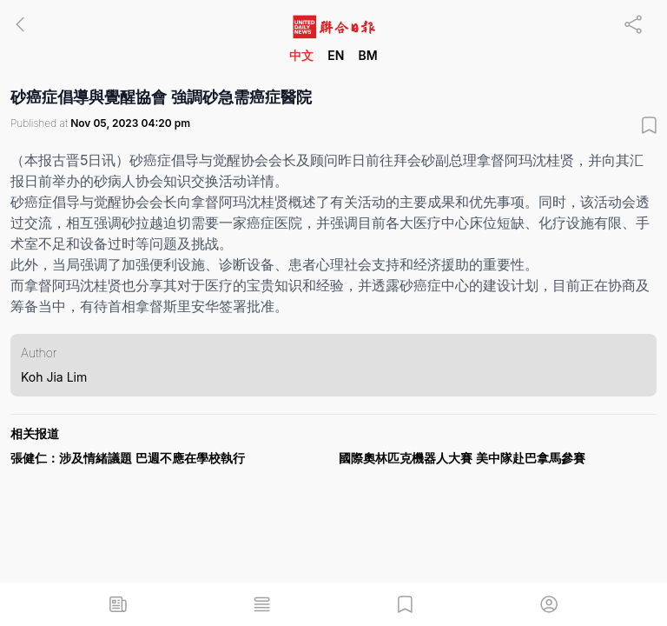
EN (335, 55)
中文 (301, 55)
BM (367, 55)
